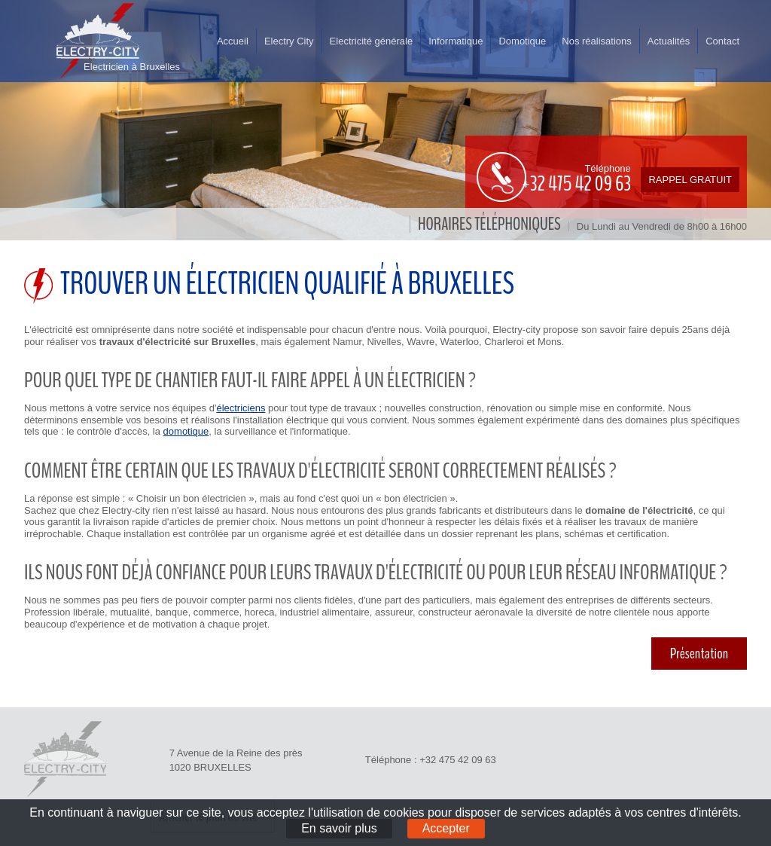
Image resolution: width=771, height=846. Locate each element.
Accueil (232, 41)
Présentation (699, 653)
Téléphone (552, 177)
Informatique (455, 41)
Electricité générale (371, 41)
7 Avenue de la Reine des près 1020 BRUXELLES (236, 759)
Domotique (522, 41)
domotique (186, 431)
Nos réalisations (597, 41)
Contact (722, 41)
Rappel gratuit (690, 179)
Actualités (669, 41)
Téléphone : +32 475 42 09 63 (430, 759)
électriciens (240, 408)
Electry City (289, 41)
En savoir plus (339, 828)
